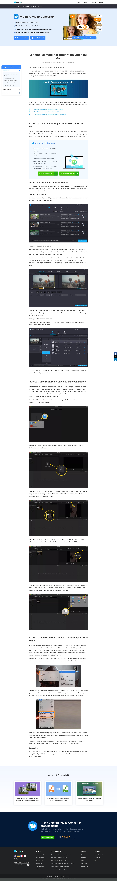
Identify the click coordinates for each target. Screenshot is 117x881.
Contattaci (83, 857)
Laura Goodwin (47, 62)
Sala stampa (84, 863)
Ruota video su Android (9, 82)
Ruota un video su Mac (9, 78)
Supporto (101, 2)
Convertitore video (40, 854)
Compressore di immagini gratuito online (60, 866)
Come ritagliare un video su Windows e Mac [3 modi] (89, 799)
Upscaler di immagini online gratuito (59, 869)
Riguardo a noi (84, 854)
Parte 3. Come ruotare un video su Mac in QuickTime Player (50, 114)
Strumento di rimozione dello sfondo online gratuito (63, 863)
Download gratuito (21, 38)
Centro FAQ (97, 857)
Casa (15, 6)
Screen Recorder (40, 857)
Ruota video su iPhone (9, 85)
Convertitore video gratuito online (59, 857)
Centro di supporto (99, 854)
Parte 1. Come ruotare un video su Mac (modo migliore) (48, 109)
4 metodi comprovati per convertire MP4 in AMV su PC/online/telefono (58, 799)
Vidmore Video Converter (37, 16)
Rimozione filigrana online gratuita (59, 860)
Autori (82, 860)
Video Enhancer (40, 866)
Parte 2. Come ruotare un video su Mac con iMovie (47, 112)
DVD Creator (39, 863)
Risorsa (94, 2)
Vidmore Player (39, 860)
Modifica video (26, 6)
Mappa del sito (84, 866)
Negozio (78, 2)
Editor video (39, 869)
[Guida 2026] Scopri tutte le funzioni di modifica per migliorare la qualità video (27, 799)
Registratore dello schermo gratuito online (61, 854)
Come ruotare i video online (10, 80)
